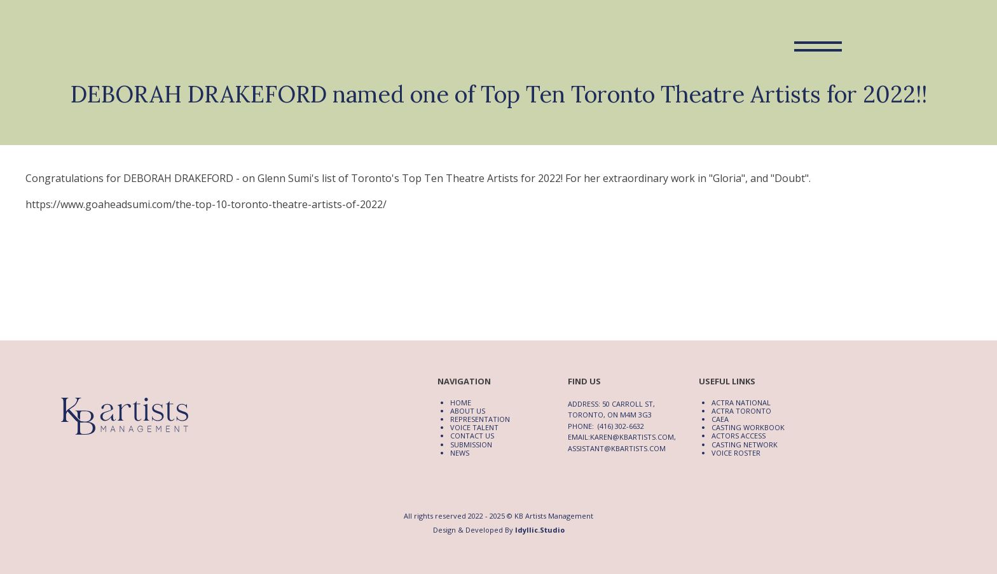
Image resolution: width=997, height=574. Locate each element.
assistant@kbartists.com (617, 448)
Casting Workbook (748, 427)
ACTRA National (741, 402)
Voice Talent (474, 427)
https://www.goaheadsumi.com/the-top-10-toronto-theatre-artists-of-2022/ (206, 204)
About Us (467, 411)
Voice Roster (736, 453)
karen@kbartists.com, (633, 437)
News (459, 453)
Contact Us (472, 435)
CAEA (720, 419)
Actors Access (739, 435)
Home (460, 402)
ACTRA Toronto (741, 411)
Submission (471, 444)
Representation (480, 419)
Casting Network (745, 444)
